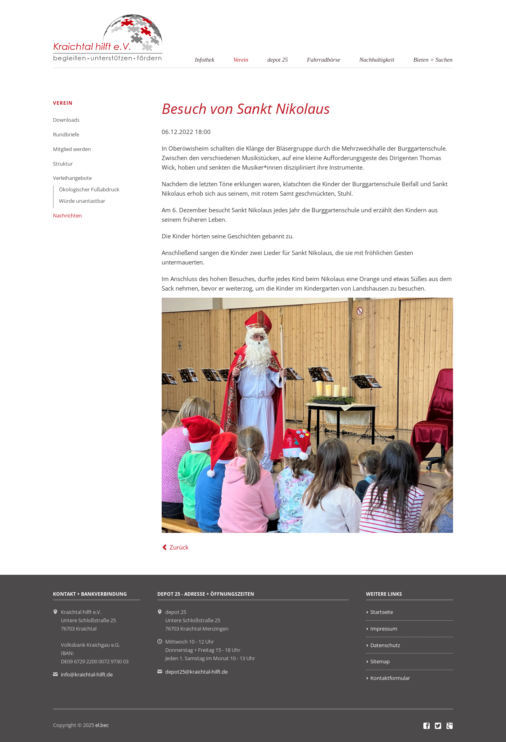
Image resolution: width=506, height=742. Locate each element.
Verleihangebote (72, 177)
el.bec (102, 725)
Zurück (179, 547)
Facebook (426, 726)
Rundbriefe (66, 134)
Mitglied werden (72, 149)
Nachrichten (67, 215)
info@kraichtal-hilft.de (87, 674)
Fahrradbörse (323, 60)
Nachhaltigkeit (376, 60)
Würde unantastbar (82, 200)
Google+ (449, 726)
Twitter (438, 726)
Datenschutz (385, 645)
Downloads (66, 119)
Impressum (383, 628)
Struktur (63, 163)
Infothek (204, 60)
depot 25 (277, 60)
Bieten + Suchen (433, 60)
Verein (240, 60)
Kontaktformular (390, 678)
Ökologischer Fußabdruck (89, 189)
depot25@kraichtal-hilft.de (196, 671)
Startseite (381, 612)
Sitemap (380, 661)
